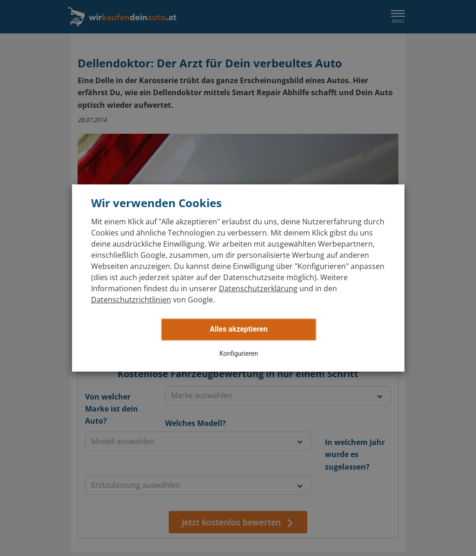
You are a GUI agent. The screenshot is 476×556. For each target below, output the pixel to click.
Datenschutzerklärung (258, 288)
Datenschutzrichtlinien (131, 299)
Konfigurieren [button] (238, 353)
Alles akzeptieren (238, 329)
